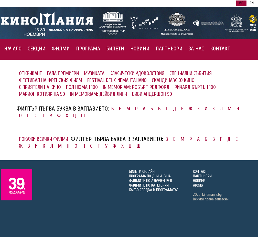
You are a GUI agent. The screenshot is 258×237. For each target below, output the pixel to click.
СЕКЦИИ (37, 48)
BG (241, 3)
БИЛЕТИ (115, 48)
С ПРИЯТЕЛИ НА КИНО (40, 87)
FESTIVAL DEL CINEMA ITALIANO (117, 80)
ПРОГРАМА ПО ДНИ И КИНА (150, 176)
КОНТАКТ (220, 48)
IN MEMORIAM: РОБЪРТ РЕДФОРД (136, 87)
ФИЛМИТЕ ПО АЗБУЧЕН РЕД (150, 180)
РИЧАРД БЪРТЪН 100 (195, 87)
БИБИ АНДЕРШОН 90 (152, 94)
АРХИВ (198, 185)
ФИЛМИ (61, 48)
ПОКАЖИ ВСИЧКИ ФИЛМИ (43, 139)
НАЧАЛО (13, 48)
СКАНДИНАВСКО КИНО (173, 80)
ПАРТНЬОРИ (169, 48)
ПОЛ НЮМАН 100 (82, 87)
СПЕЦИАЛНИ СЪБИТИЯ (190, 73)
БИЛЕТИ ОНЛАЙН (142, 171)
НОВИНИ (139, 48)
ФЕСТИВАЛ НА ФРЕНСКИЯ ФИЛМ (50, 80)
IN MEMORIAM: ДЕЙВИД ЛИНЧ (98, 94)
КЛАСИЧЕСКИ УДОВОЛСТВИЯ (137, 73)
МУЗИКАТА (94, 73)
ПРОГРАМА (88, 48)
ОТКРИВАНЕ (30, 73)
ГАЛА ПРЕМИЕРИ (63, 73)
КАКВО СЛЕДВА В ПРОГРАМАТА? (153, 190)
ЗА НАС (196, 48)
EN (252, 3)
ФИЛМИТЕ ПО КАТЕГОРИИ (149, 185)
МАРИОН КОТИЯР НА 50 (42, 94)
